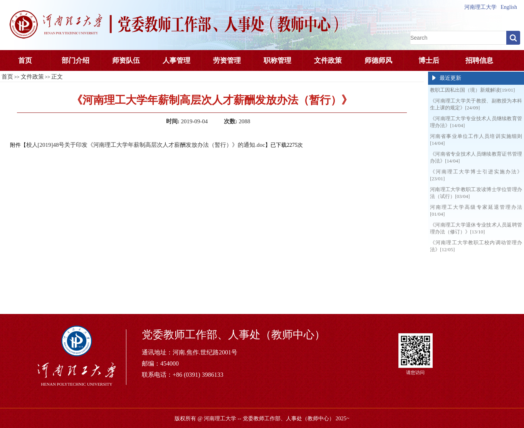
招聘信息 (479, 60)
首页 (25, 60)
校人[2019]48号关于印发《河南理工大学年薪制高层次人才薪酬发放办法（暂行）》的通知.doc (145, 145)
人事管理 (176, 60)
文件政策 (328, 60)
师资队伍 (126, 60)
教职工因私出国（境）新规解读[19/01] (472, 90)
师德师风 (378, 60)
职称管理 (277, 60)
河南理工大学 (480, 7)
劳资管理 (227, 60)
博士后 (428, 60)
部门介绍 (75, 60)
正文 (57, 77)
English (508, 7)
